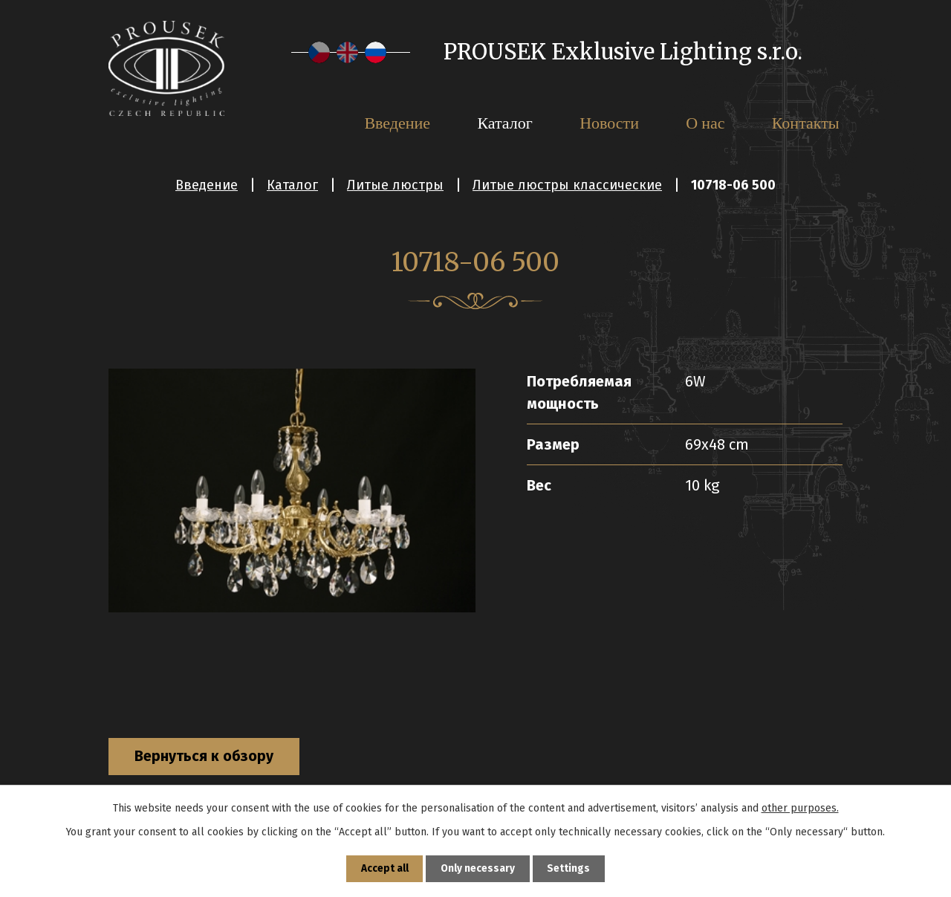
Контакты (806, 122)
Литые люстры (395, 185)
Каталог (292, 185)
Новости (609, 122)
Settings (569, 868)
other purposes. (800, 806)
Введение (206, 185)
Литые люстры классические (567, 185)
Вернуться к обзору (208, 757)
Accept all (384, 868)
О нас (705, 122)
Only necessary (478, 868)
